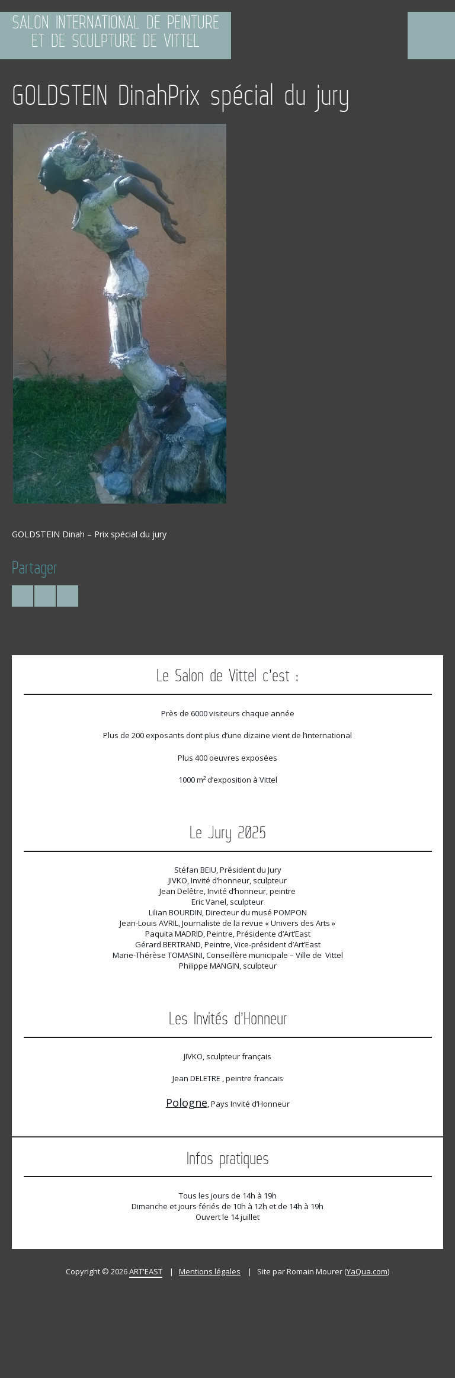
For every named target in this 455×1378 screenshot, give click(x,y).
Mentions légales (210, 1271)
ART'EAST (145, 1271)
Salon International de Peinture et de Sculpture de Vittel (115, 32)
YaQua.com (367, 1271)
